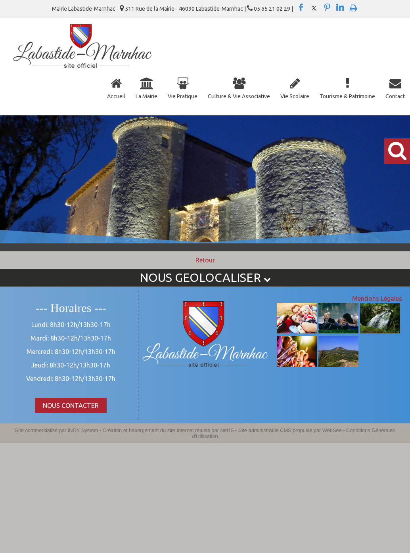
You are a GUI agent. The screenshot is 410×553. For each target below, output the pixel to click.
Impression (353, 6)
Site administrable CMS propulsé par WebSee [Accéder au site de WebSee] (290, 430)
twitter (314, 7)
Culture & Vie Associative (239, 96)
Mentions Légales (377, 298)
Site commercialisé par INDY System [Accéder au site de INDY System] (56, 430)
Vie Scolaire (294, 96)
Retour (205, 260)
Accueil (116, 96)
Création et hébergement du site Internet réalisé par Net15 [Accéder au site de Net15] (168, 430)
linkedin (340, 7)
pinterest (327, 7)
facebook (301, 7)
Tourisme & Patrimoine (347, 96)
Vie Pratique (182, 96)
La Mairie (146, 96)
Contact (395, 96)
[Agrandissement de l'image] (297, 331)
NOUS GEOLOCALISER (205, 277)
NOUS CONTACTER (71, 405)
